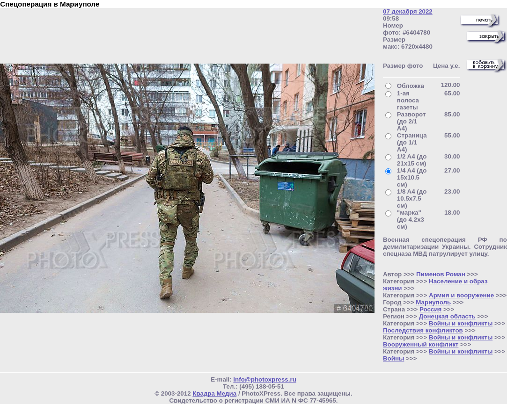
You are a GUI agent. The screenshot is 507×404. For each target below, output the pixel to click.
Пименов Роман (440, 274)
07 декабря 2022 (408, 11)
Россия (430, 309)
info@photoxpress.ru (264, 379)
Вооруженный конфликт (420, 344)
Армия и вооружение (461, 295)
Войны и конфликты (460, 323)
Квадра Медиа (214, 393)
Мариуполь (433, 302)
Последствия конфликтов (423, 330)
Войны (393, 358)
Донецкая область (447, 316)
